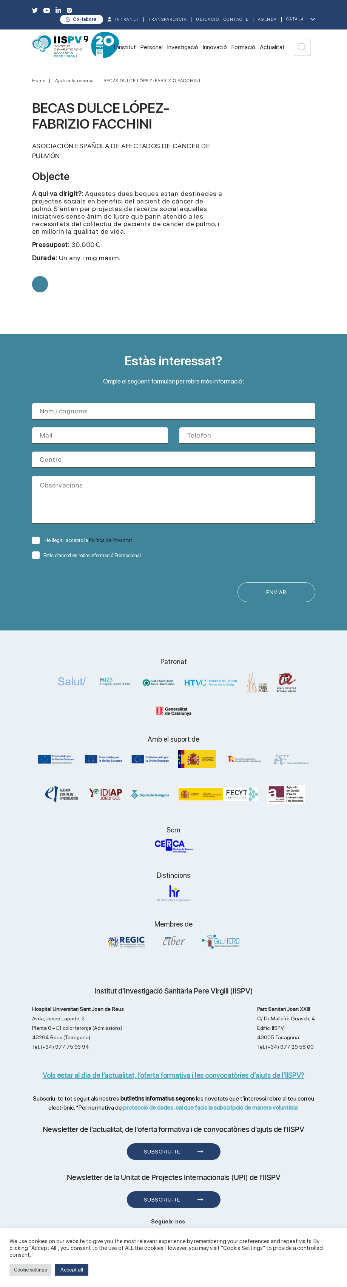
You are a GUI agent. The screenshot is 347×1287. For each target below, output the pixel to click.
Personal (151, 47)
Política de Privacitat (110, 540)
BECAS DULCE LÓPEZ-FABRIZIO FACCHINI (151, 80)
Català (295, 19)
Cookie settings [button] (30, 1270)
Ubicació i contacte (222, 19)
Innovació (215, 47)
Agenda (267, 19)
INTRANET (127, 19)
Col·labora (84, 19)
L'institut (125, 47)
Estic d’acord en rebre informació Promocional (86, 555)
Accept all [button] (71, 1270)
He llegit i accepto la (82, 540)
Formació (243, 47)
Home (39, 80)
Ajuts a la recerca (74, 80)
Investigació (182, 47)
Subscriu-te (162, 1152)
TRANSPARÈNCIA (167, 19)
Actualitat (272, 47)
